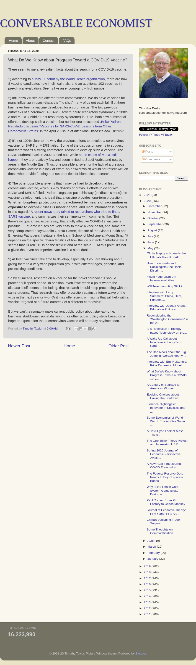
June (151, 242)
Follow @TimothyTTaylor (156, 134)
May (150, 248)
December (154, 206)
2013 (148, 602)
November (154, 212)
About (30, 40)
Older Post (118, 345)
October (153, 218)
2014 (148, 596)
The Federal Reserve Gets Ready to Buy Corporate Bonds (165, 477)
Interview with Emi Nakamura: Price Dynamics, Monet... (167, 363)
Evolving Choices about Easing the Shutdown (163, 396)
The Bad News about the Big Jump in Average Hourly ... (166, 353)
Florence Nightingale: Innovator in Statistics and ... (166, 407)
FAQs (66, 40)
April (151, 540)
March (152, 546)
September (155, 224)
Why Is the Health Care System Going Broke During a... (163, 490)
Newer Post (19, 345)
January (153, 558)
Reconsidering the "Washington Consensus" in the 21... (167, 319)
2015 (148, 590)
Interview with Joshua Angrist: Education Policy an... (167, 307)
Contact (48, 40)
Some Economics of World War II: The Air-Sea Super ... (166, 421)
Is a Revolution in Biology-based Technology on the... (167, 330)
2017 (148, 578)
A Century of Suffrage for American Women (164, 386)
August (152, 230)
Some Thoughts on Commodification (160, 531)
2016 (148, 584)
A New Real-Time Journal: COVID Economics (164, 465)
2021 (148, 195)
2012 (148, 608)
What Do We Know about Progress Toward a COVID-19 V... (167, 375)
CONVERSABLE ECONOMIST (76, 23)
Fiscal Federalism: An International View (161, 278)
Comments (151, 159)
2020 (148, 201)
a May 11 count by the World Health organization (68, 79)
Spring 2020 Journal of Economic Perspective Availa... (164, 454)
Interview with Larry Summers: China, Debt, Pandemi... (164, 295)
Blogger (140, 653)
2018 (148, 572)
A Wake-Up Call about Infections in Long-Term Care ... (164, 342)
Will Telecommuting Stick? (165, 286)
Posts (147, 151)
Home (13, 40)
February (154, 552)
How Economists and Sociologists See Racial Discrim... (164, 266)
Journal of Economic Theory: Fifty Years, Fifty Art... (166, 511)
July (150, 236)
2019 (148, 566)
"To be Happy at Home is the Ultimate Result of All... (166, 255)
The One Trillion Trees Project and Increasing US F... (167, 442)
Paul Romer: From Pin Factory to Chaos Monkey (166, 502)
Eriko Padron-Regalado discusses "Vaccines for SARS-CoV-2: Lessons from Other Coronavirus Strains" (65, 126)
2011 (148, 614)
